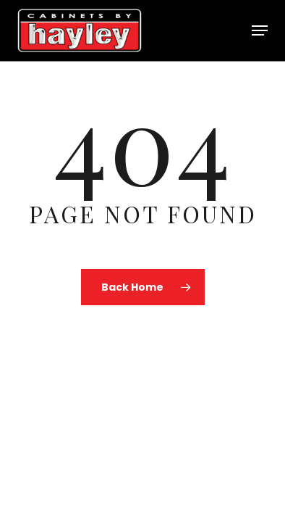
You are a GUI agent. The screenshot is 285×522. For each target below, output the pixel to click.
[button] (260, 30)
